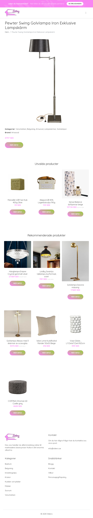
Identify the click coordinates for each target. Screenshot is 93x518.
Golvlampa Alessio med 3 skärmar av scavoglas (18, 342)
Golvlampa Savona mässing (75, 286)
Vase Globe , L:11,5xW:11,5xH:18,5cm (75, 342)
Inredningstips (11, 473)
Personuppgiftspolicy (57, 477)
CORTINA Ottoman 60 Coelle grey (17, 402)
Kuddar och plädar (13, 482)
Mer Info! (14, 145)
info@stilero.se (54, 448)
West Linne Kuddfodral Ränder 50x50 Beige (47, 342)
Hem (7, 32)
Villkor (50, 473)
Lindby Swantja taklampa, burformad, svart (46, 274)
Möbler (8, 486)
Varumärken (21, 129)
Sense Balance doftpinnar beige (75, 203)
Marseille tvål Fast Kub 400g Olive (17, 201)
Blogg (50, 464)
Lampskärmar (50, 129)
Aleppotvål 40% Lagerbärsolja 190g (46, 201)
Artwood (39, 129)
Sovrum (8, 490)
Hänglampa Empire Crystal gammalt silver (18, 272)
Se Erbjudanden (75, 4)
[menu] (86, 12)
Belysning (31, 129)
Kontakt (51, 468)
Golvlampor (62, 129)
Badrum (8, 464)
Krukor (8, 477)
